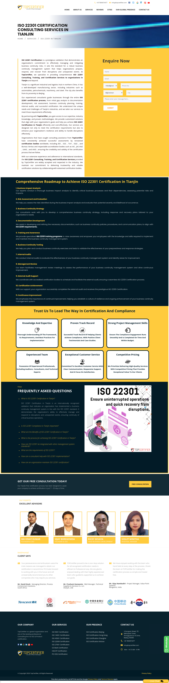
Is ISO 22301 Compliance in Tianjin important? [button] (38, 426)
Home (66, 10)
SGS (65, 143)
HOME (20, 39)
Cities (109, 10)
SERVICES (31, 39)
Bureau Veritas (28, 146)
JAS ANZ (79, 146)
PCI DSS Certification (60, 654)
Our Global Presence (125, 10)
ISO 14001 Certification (60, 635)
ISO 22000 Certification (60, 641)
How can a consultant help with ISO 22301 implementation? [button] (44, 456)
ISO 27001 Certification (60, 644)
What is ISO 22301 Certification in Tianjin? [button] (36, 398)
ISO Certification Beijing (95, 632)
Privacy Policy (146, 673)
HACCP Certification (59, 651)
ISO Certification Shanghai (96, 638)
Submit (110, 108)
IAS (73, 146)
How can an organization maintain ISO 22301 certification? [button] (43, 462)
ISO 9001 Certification (60, 632)
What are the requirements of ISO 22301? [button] (36, 450)
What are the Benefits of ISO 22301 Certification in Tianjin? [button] (43, 432)
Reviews (100, 10)
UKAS (25, 149)
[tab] (50, 399)
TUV (70, 143)
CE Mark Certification (60, 648)
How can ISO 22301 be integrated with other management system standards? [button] (46, 444)
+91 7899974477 (101, 3)
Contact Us (144, 10)
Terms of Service (107, 679)
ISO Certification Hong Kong (97, 635)
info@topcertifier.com (118, 3)
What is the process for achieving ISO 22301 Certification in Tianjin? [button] (47, 438)
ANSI (34, 149)
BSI (60, 143)
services (89, 10)
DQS (76, 143)
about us (77, 10)
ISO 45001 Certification (60, 638)
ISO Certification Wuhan (95, 641)
